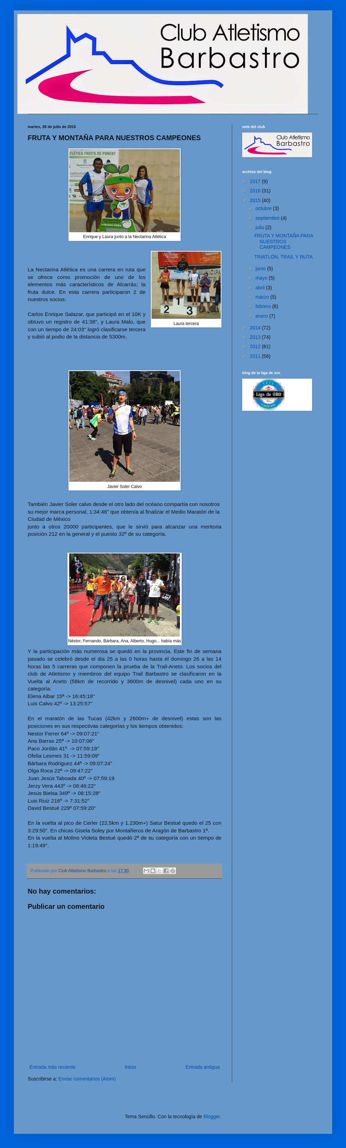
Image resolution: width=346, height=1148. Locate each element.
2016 (256, 190)
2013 (256, 337)
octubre (264, 208)
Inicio (130, 1067)
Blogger (211, 1116)
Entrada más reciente (52, 1067)
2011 (256, 356)
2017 (256, 181)
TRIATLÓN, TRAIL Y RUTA (283, 257)
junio (261, 268)
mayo (261, 278)
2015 (256, 200)
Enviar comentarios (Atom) (87, 1079)
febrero (263, 306)
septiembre (268, 218)
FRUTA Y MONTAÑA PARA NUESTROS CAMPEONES (283, 241)
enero (262, 316)
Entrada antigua (202, 1067)
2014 (256, 328)
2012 (256, 346)
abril (260, 287)
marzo (262, 297)
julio (260, 227)
